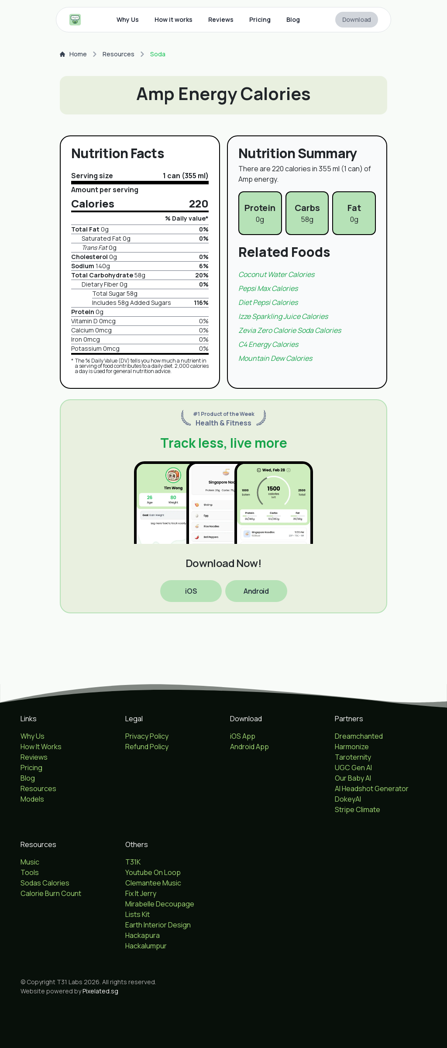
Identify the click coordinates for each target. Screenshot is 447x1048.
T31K (133, 862)
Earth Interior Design (158, 925)
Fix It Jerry (140, 893)
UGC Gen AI (353, 767)
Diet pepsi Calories (268, 302)
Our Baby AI (353, 778)
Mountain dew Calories (275, 358)
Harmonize (352, 746)
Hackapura (142, 935)
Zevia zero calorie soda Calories (289, 330)
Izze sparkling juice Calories (283, 316)
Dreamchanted (359, 736)
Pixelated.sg (100, 991)
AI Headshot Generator (372, 788)
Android (256, 591)
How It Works (41, 746)
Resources (118, 54)
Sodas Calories (45, 883)
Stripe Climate (357, 809)
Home (73, 54)
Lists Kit (137, 914)
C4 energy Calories (268, 344)
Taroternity (353, 757)
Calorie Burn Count (51, 893)
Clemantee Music (153, 883)
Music (30, 862)
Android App (249, 746)
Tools (30, 872)
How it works (174, 19)
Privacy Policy (146, 736)
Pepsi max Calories (268, 288)
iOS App (242, 736)
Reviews (221, 19)
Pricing (260, 19)
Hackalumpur (146, 946)
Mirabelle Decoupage (159, 904)
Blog (293, 19)
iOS (190, 591)
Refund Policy (146, 746)
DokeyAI (348, 799)
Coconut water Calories (276, 274)
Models (32, 799)
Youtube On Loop (153, 872)
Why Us (128, 19)
